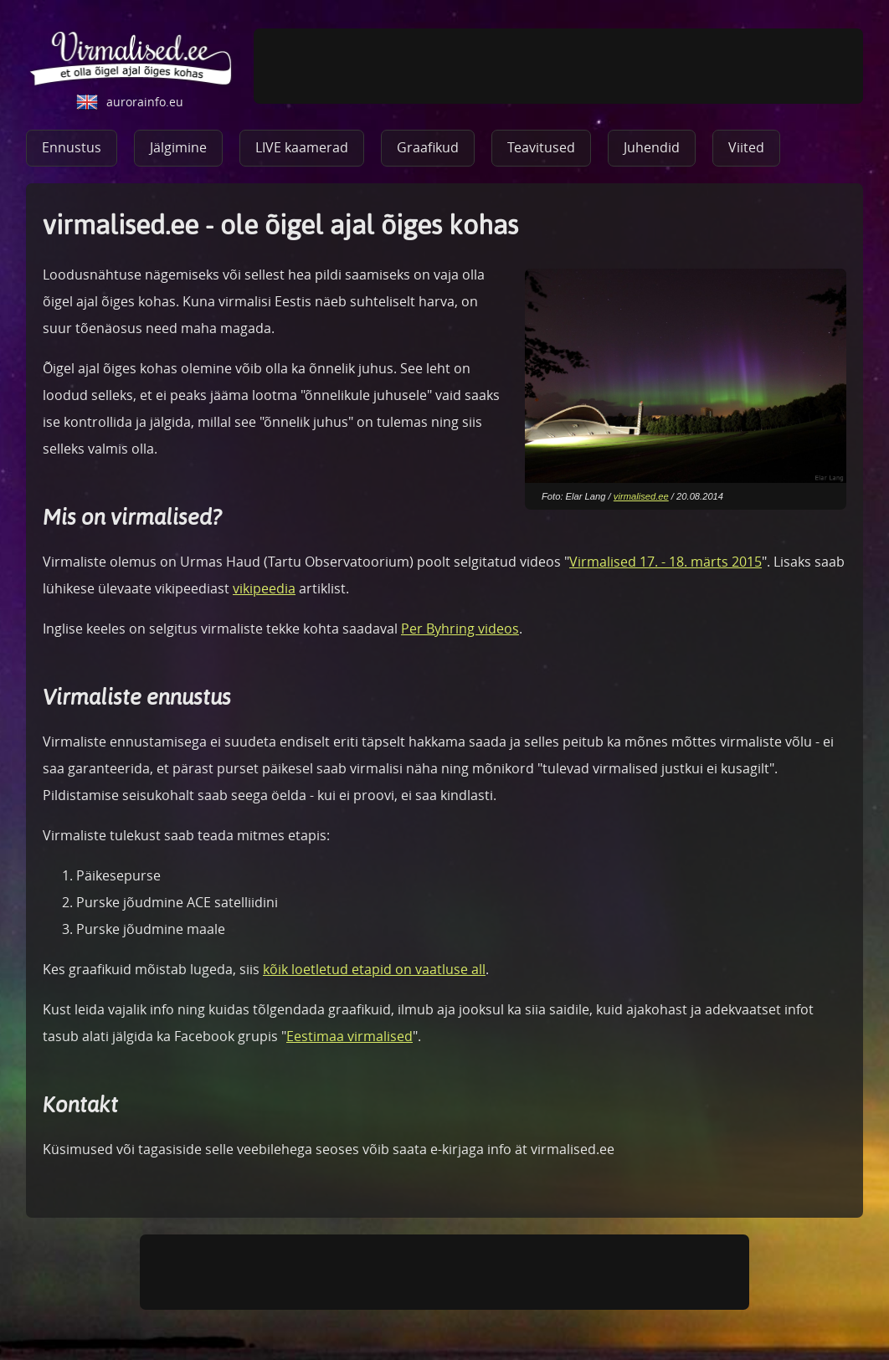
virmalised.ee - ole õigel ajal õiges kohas (131, 59)
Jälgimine (178, 147)
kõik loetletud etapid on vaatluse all (374, 969)
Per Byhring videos (460, 628)
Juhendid (652, 147)
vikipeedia (264, 588)
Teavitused (541, 147)
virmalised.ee (641, 496)
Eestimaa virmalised (349, 1036)
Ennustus (71, 147)
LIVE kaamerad (301, 147)
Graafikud (428, 147)
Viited (746, 147)
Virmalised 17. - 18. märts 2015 (665, 561)
